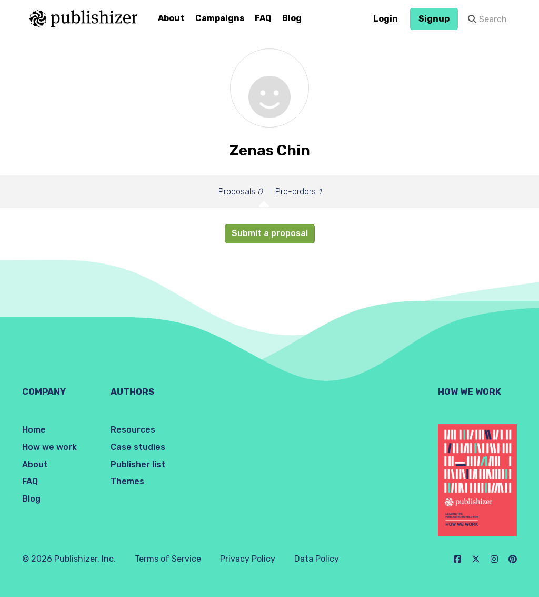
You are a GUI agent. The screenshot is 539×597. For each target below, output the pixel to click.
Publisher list (138, 464)
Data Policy (316, 559)
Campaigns (219, 18)
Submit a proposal (270, 233)
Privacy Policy (247, 559)
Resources (133, 430)
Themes (127, 481)
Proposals (240, 192)
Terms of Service (168, 559)
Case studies (138, 447)
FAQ (263, 18)
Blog (292, 18)
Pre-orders (298, 192)
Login (385, 19)
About (171, 18)
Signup (434, 19)
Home (34, 430)
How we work (49, 447)
